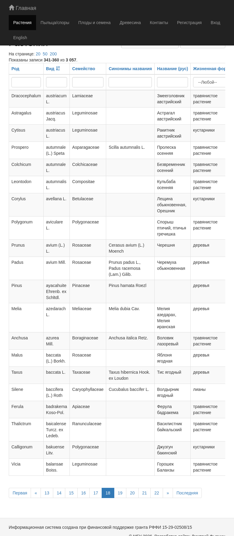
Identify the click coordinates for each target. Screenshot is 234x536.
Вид (50, 68)
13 (47, 493)
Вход (215, 22)
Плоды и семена (94, 22)
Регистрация (189, 22)
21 (144, 493)
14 (59, 493)
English (20, 37)
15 (71, 493)
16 (83, 493)
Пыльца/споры (55, 22)
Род (15, 68)
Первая (20, 493)
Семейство (83, 68)
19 (120, 493)
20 (38, 53)
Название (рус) (172, 68)
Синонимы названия (130, 68)
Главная (22, 8)
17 (95, 493)
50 (45, 53)
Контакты (159, 22)
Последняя (187, 493)
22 (156, 493)
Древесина (130, 22)
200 (53, 53)
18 (108, 493)
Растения (22, 22)
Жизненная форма (212, 68)
